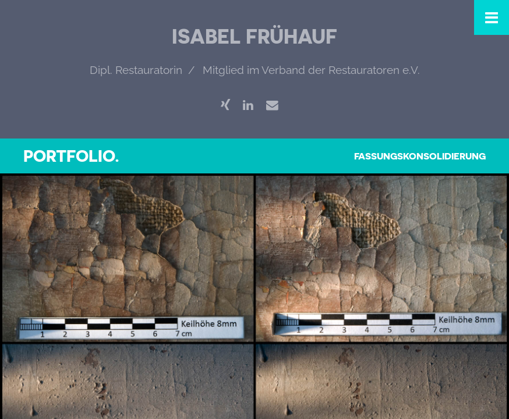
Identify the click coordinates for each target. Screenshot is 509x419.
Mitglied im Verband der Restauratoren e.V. (311, 69)
